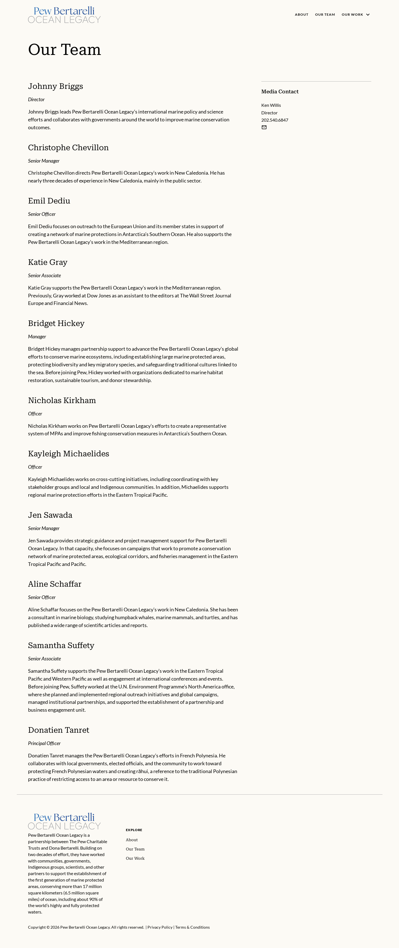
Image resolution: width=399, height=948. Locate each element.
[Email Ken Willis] (264, 127)
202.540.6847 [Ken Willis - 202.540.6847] (274, 119)
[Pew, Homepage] (64, 14)
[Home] (64, 816)
